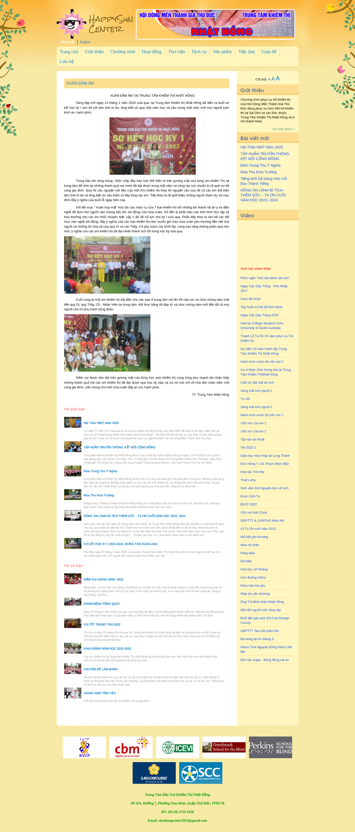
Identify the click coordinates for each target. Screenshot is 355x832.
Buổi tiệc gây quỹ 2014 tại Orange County (265, 620)
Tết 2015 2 (248, 447)
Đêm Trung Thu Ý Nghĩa (261, 165)
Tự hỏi (245, 399)
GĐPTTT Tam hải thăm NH (260, 631)
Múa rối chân (250, 545)
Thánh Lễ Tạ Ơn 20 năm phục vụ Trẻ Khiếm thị (267, 338)
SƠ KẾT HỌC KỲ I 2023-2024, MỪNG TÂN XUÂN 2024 (121, 544)
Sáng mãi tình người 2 (256, 407)
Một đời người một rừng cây (261, 610)
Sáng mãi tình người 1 (256, 390)
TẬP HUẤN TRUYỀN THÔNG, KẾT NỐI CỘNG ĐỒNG (265, 156)
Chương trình (122, 51)
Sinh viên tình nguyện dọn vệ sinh (265, 488)
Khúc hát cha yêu (253, 585)
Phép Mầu (248, 553)
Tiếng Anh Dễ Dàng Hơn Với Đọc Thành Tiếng (264, 181)
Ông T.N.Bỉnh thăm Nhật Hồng (262, 602)
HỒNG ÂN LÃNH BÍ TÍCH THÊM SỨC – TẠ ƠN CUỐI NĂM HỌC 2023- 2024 (263, 195)
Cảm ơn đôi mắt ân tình (257, 382)
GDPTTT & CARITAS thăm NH (262, 520)
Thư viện (176, 51)
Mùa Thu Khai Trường (259, 172)
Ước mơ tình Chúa (254, 512)
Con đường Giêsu (253, 577)
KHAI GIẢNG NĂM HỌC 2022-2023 (107, 648)
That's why (248, 480)
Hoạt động (151, 51)
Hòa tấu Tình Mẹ (252, 472)
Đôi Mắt (246, 561)
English (85, 42)
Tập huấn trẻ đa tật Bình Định (262, 307)
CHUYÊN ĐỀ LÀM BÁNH (101, 669)
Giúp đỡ (269, 51)
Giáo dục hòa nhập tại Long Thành (265, 455)
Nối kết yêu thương (254, 537)
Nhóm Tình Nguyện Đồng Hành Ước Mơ (267, 649)
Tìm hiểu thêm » (283, 129)
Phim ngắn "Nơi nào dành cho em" (265, 278)
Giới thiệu (94, 51)
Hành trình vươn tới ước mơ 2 (262, 361)
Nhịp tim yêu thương (255, 594)
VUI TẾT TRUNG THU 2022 (102, 624)
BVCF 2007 (249, 504)
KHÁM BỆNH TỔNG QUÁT (102, 604)
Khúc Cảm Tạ (250, 496)
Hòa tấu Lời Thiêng (254, 569)
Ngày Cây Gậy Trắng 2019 (259, 315)
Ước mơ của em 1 (253, 423)
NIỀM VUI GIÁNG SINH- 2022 (104, 579)
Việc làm (246, 51)
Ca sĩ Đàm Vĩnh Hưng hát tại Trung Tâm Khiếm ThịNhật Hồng (266, 372)
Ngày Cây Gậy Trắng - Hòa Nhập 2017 (264, 288)
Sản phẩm (222, 51)
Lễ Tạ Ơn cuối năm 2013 (258, 529)
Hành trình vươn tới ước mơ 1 (262, 415)
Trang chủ (69, 51)
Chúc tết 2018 (251, 299)
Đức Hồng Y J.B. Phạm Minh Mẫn (265, 464)
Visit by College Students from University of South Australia (262, 325)
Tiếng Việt (67, 42)
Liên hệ (67, 61)
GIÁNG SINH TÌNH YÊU (100, 693)
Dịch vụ (199, 51)
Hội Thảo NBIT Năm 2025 (262, 147)
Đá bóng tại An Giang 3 (257, 639)
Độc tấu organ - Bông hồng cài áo (265, 660)
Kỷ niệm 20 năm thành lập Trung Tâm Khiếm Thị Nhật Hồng (264, 351)
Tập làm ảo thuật (253, 439)
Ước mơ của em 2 (253, 431)
